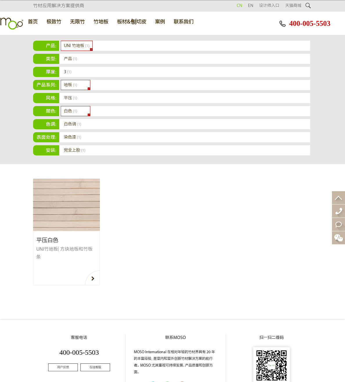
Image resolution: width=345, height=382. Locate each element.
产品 (70, 58)
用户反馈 (63, 367)
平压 (70, 98)
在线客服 (95, 367)
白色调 (72, 124)
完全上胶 (74, 150)
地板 (70, 85)
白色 (70, 111)
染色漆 (72, 137)
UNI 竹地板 (76, 45)
